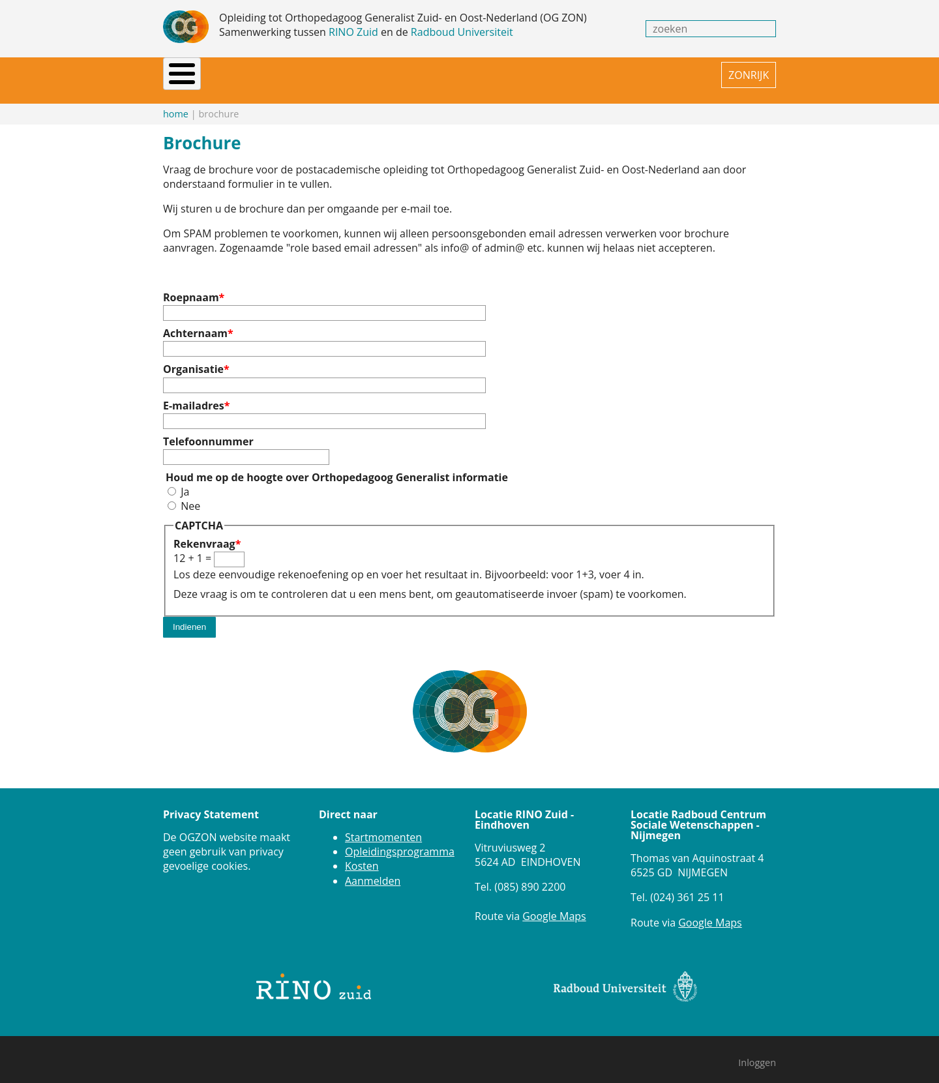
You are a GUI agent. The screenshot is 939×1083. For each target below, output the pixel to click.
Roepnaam (191, 286)
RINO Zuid (353, 32)
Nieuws (223, 74)
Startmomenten (383, 826)
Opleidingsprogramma (400, 840)
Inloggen (757, 1051)
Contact (562, 74)
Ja (185, 480)
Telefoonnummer (208, 430)
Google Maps (554, 905)
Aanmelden (372, 870)
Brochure (468, 74)
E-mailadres (193, 394)
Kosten (362, 855)
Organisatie (193, 358)
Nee (190, 495)
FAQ (517, 74)
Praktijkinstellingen (375, 74)
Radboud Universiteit (462, 32)
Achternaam (195, 322)
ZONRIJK (748, 75)
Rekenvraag (204, 533)
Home (177, 74)
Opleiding (280, 74)
